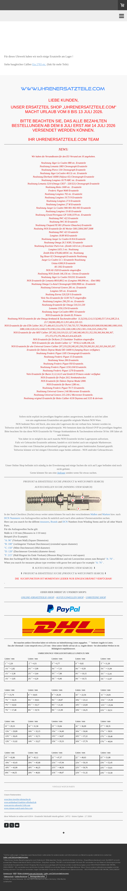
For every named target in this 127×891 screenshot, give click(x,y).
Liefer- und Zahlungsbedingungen (15, 857)
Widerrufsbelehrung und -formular (30, 873)
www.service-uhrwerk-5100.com (17, 805)
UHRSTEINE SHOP (96, 597)
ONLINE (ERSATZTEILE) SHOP (37, 597)
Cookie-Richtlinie (21, 876)
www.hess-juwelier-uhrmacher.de (17, 799)
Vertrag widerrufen (37, 876)
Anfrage (61, 472)
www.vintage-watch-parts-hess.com (18, 808)
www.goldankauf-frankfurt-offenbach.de (20, 802)
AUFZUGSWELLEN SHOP (70, 597)
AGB (14, 873)
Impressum (7, 873)
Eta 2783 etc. (39, 64)
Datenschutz (9, 876)
